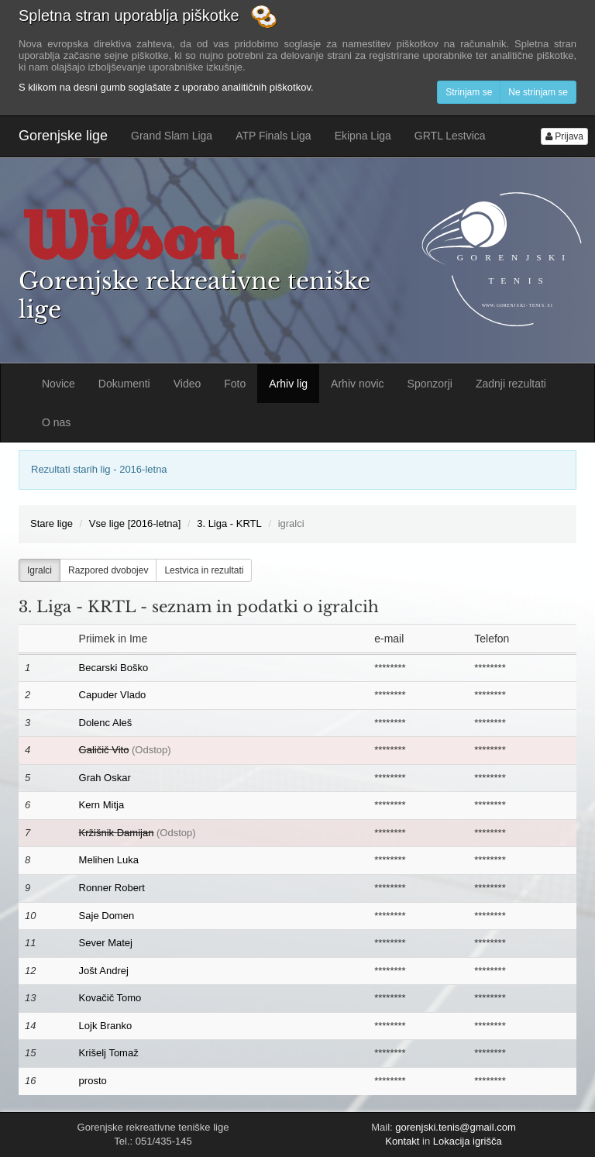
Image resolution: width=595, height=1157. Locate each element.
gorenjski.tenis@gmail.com (455, 1127)
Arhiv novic (357, 383)
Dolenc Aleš (105, 722)
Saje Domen (107, 915)
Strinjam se (468, 92)
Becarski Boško (114, 667)
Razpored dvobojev (108, 570)
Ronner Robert (112, 888)
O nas (56, 422)
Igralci (39, 570)
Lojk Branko (105, 1025)
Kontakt (402, 1141)
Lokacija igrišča (467, 1141)
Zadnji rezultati (511, 383)
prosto (93, 1080)
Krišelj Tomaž (109, 1053)
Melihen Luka (109, 860)
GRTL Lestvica (450, 135)
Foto (235, 383)
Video (187, 383)
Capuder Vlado (112, 695)
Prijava (564, 136)
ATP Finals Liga (273, 135)
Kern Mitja (102, 805)
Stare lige (51, 523)
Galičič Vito (104, 750)
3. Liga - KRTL (229, 523)
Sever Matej (105, 943)
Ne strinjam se (538, 92)
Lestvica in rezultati (203, 570)
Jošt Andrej (104, 970)
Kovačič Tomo (110, 998)
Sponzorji (430, 383)
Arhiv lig (288, 383)
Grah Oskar (105, 777)
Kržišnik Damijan (116, 832)
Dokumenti (124, 383)
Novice (58, 383)
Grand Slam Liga (171, 135)
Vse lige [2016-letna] (135, 523)
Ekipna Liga (363, 135)
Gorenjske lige (63, 135)
